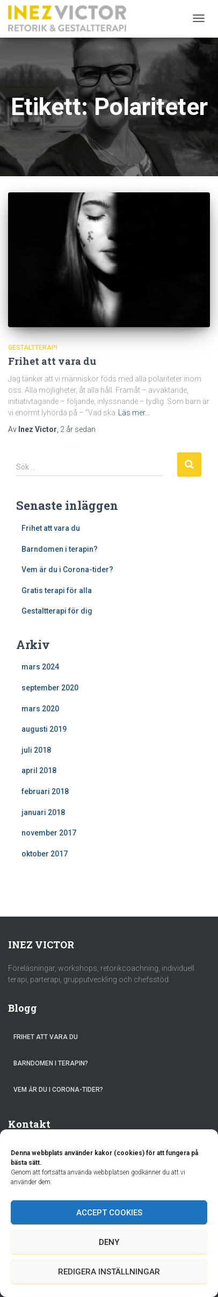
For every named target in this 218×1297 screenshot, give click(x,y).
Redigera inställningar (109, 1272)
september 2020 (49, 687)
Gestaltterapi (32, 347)
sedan (78, 429)
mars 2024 (40, 666)
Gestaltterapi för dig (56, 611)
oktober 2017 (44, 853)
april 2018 (38, 770)
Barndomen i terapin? (59, 549)
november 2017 (48, 832)
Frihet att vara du (52, 361)
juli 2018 (36, 750)
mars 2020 (40, 708)
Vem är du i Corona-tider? (67, 569)
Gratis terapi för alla (56, 590)
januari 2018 (43, 812)
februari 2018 (45, 791)
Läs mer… (134, 412)
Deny (109, 1242)
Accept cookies (109, 1212)
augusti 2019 (44, 729)
